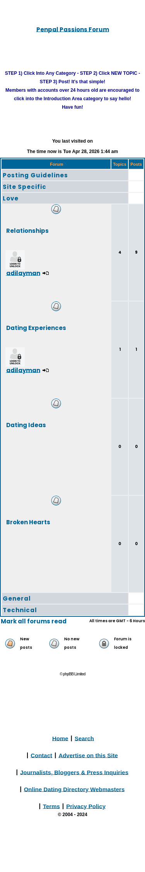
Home (60, 738)
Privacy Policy (86, 806)
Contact (41, 755)
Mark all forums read (34, 621)
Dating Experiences (36, 327)
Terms (51, 806)
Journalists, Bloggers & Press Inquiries (74, 772)
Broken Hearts (28, 522)
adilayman (23, 273)
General (17, 598)
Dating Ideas (26, 425)
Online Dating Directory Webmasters (74, 789)
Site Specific (24, 187)
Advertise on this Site (88, 755)
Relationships (27, 230)
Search (84, 738)
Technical (20, 610)
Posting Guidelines (35, 175)
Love (11, 198)
